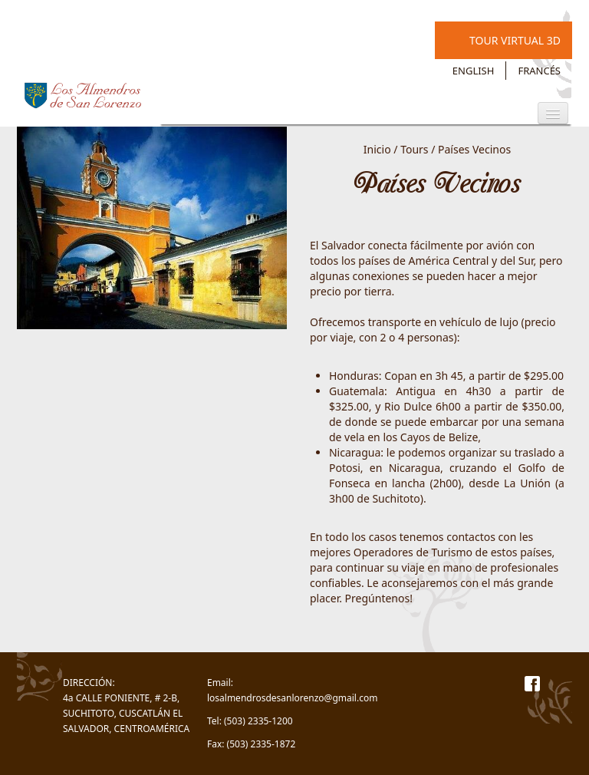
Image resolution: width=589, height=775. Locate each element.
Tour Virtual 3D (515, 40)
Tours (414, 149)
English (473, 71)
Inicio (377, 149)
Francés (539, 71)
